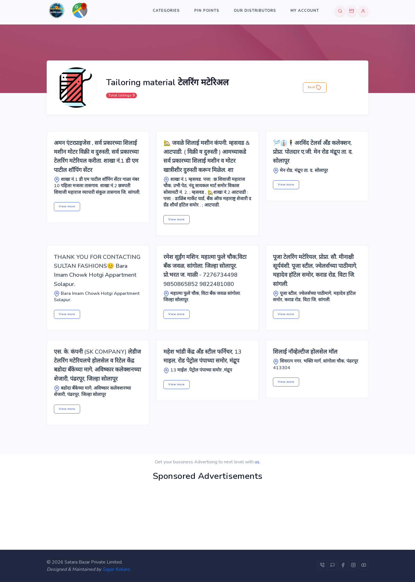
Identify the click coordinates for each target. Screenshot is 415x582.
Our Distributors (255, 10)
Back (315, 87)
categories (166, 10)
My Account (304, 10)
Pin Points (206, 10)
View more (67, 206)
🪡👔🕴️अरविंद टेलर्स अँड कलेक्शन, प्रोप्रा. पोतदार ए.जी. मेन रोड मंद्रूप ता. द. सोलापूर (313, 152)
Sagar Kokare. (116, 569)
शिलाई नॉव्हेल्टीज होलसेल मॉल (305, 352)
